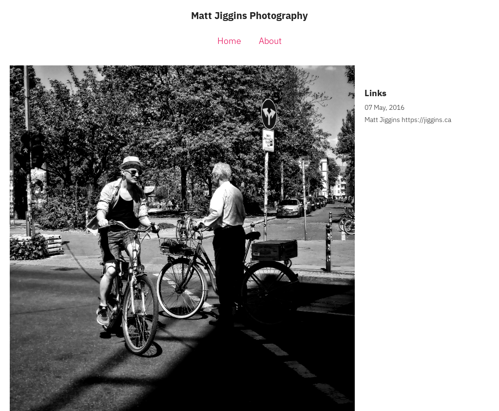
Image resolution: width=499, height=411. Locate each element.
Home (229, 40)
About (270, 40)
